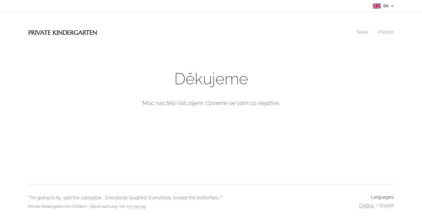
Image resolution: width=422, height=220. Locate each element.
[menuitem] (362, 32)
